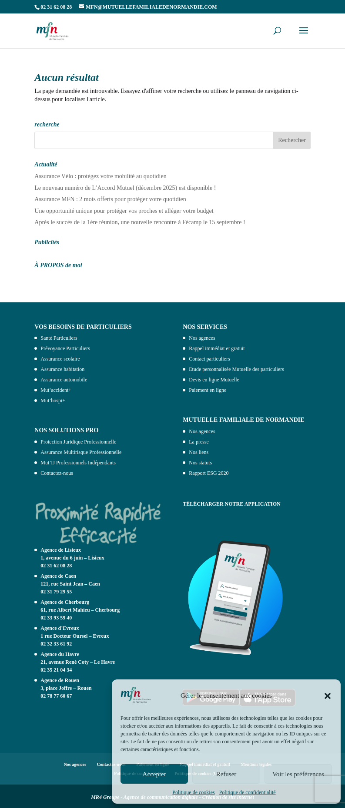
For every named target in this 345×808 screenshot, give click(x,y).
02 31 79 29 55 (56, 592)
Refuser (226, 774)
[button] (327, 696)
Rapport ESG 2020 (208, 473)
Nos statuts (200, 463)
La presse (199, 442)
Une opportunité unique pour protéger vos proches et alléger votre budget (123, 211)
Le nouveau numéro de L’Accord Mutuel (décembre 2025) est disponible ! (125, 188)
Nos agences (202, 338)
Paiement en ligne (207, 390)
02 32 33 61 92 (56, 644)
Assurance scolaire (60, 359)
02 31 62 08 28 (56, 566)
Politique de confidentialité (247, 792)
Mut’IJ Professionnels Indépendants (78, 463)
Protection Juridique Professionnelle (78, 442)
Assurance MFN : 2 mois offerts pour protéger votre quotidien (110, 199)
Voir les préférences (298, 774)
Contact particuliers (209, 359)
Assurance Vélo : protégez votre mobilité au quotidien (100, 176)
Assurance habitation (62, 369)
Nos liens (198, 452)
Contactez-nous (56, 473)
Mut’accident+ (55, 390)
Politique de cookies (193, 792)
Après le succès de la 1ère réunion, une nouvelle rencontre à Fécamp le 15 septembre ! (139, 222)
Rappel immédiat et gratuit (217, 348)
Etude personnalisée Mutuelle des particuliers (236, 369)
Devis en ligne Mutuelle (214, 380)
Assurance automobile (63, 380)
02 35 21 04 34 (56, 670)
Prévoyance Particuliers (65, 348)
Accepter (154, 774)
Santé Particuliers (58, 338)
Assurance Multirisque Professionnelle (80, 452)
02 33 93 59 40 (56, 618)
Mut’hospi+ (52, 400)
